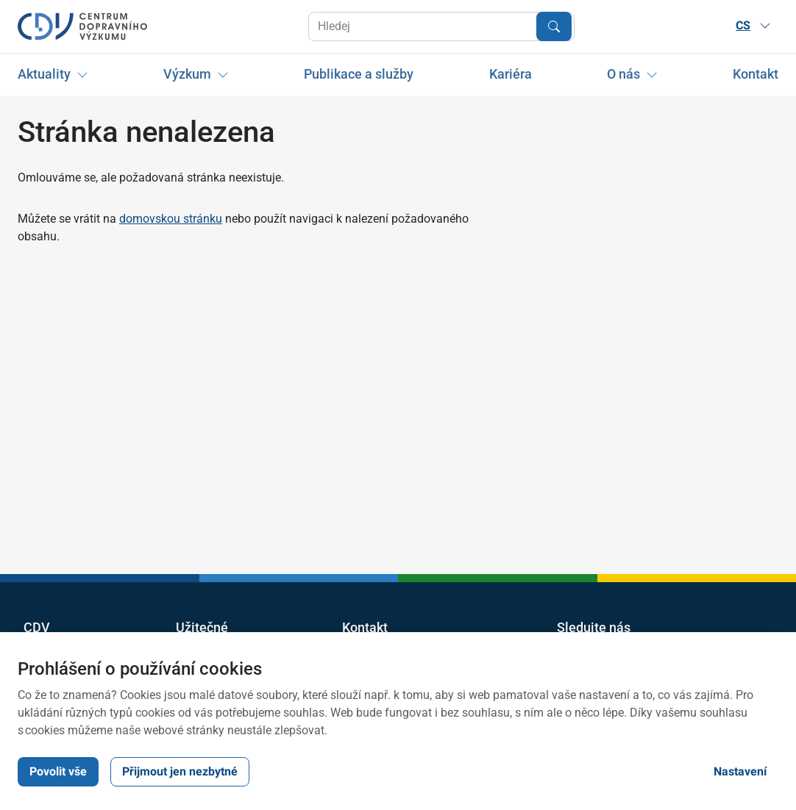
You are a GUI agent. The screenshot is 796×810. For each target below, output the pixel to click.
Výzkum (187, 74)
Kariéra (510, 74)
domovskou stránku (170, 219)
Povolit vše (58, 771)
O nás (623, 74)
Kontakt (755, 74)
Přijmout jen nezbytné (180, 771)
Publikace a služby (358, 74)
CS (753, 25)
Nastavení (740, 771)
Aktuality (44, 74)
